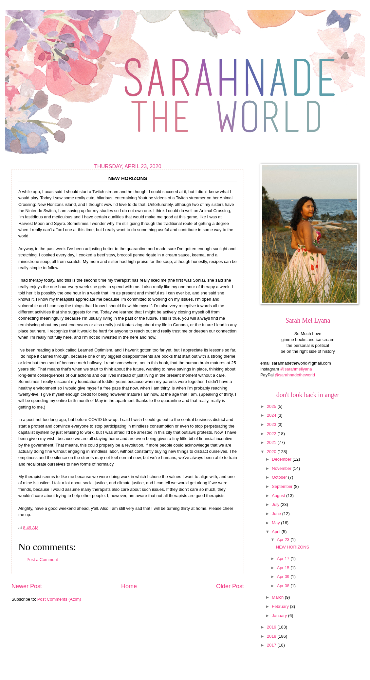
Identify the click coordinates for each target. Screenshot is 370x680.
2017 (272, 645)
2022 (272, 433)
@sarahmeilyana (296, 369)
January (280, 615)
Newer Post (26, 586)
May (276, 522)
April (276, 531)
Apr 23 (284, 539)
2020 (272, 451)
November (282, 468)
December (282, 459)
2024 (272, 415)
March (278, 597)
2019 (272, 627)
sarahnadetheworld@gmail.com (301, 363)
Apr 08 (284, 585)
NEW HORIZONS (292, 547)
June (277, 513)
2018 (272, 636)
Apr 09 (284, 576)
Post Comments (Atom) (59, 599)
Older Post (230, 586)
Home (129, 586)
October (280, 477)
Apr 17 (284, 558)
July (276, 504)
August (279, 495)
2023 (272, 424)
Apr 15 (284, 567)
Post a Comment (42, 559)
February (281, 606)
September (283, 486)
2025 (272, 406)
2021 (272, 442)
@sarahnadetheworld (295, 374)
